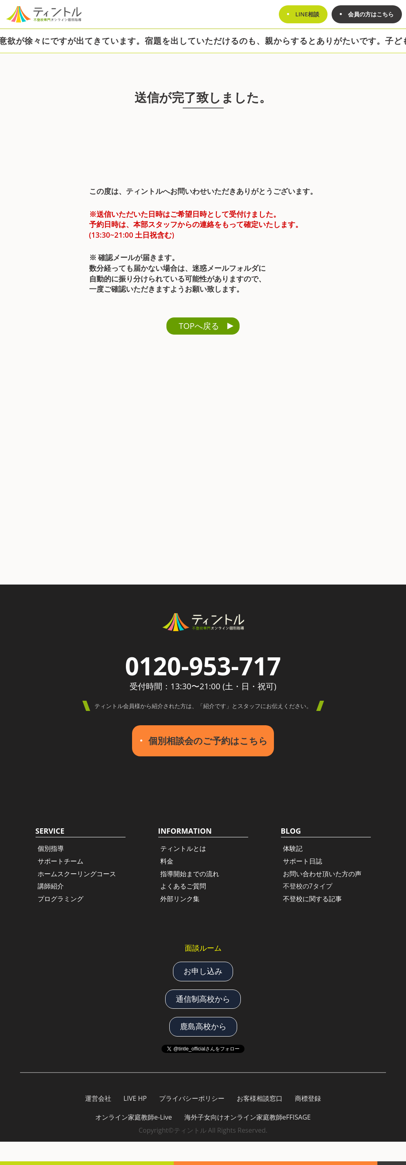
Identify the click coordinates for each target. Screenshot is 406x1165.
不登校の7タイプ (307, 886)
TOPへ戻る (199, 325)
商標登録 (308, 1098)
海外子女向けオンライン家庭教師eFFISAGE (247, 1117)
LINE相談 (307, 14)
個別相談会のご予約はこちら (208, 740)
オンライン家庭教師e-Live (133, 1117)
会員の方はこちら (371, 14)
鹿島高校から (203, 1026)
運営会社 (98, 1098)
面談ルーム (203, 948)
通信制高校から (203, 999)
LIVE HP (135, 1098)
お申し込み (203, 971)
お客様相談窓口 (260, 1098)
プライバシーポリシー (191, 1098)
